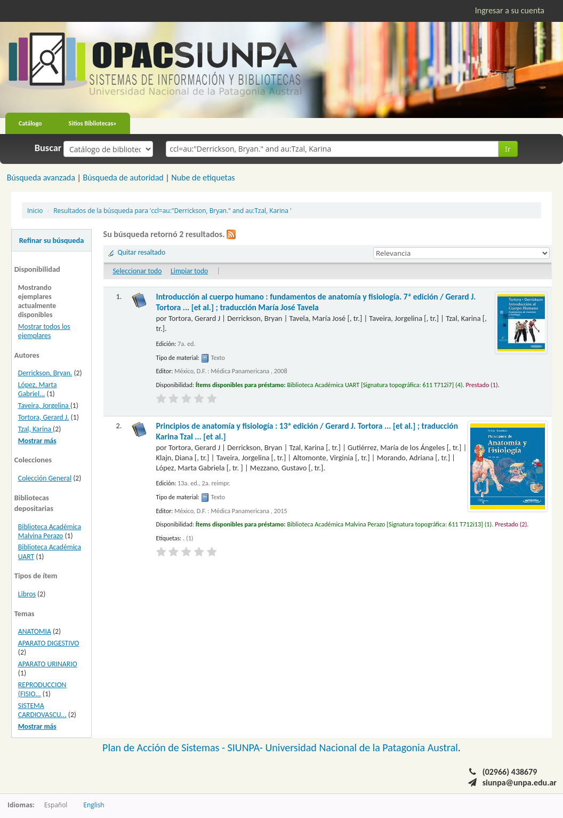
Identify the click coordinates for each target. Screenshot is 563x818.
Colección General (44, 478)
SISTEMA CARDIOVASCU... (42, 710)
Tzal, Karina (35, 429)
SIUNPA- (247, 747)
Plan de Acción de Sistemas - (165, 747)
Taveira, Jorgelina (44, 405)
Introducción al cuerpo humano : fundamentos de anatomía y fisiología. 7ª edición (316, 302)
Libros (27, 594)
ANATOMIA (34, 631)
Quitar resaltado (142, 252)
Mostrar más (37, 440)
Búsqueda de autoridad (123, 177)
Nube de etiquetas (203, 177)
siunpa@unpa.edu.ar (519, 782)
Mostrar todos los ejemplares (44, 331)
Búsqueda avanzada (41, 177)
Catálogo (30, 123)
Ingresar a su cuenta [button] (509, 10)
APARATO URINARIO (47, 663)
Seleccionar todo (137, 271)
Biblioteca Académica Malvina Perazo (49, 531)
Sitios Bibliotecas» (93, 123)
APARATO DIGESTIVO (48, 643)
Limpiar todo (189, 271)
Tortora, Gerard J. (43, 417)
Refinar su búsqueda (51, 240)
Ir (508, 149)
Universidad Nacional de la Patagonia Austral (362, 747)
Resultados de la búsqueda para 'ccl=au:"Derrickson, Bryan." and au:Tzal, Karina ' (172, 210)
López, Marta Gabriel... (37, 389)
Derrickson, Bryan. (45, 372)
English (93, 804)
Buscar (48, 148)
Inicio (35, 210)
